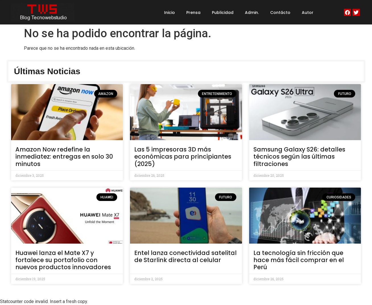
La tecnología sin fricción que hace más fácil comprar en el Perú (298, 260)
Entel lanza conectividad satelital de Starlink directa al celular (185, 256)
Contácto (280, 12)
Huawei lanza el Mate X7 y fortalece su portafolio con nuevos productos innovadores (63, 260)
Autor (307, 12)
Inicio (169, 12)
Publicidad (222, 12)
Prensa (193, 12)
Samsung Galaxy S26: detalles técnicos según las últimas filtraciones (299, 156)
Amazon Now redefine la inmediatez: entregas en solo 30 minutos (64, 156)
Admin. (252, 12)
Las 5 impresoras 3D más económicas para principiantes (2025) (182, 156)
